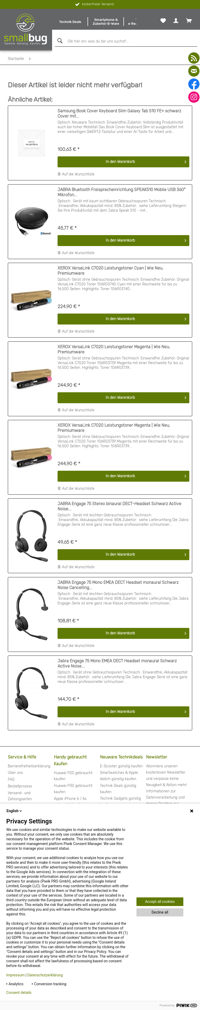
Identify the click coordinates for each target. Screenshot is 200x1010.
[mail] (193, 71)
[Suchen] (59, 41)
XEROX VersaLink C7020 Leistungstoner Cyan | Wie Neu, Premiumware (110, 271)
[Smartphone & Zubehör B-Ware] (106, 22)
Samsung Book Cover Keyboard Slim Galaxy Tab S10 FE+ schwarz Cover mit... (119, 113)
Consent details (19, 992)
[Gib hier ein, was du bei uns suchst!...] (126, 41)
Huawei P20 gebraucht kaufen (73, 776)
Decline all (160, 912)
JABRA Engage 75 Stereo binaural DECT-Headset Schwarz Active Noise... (119, 506)
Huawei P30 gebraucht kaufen (73, 788)
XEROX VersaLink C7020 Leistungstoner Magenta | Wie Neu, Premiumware (114, 349)
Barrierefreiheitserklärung (29, 766)
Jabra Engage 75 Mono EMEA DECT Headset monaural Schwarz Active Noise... (117, 663)
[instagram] (193, 97)
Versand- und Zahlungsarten (20, 796)
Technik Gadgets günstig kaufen (120, 801)
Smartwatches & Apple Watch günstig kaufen (119, 775)
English (15, 811)
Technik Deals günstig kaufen (118, 788)
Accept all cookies (159, 901)
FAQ (11, 779)
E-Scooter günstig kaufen (121, 766)
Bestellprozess (20, 786)
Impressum (15, 975)
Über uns (15, 772)
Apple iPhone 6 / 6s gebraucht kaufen (70, 802)
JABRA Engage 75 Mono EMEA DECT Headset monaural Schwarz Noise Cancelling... (118, 585)
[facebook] (193, 84)
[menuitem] (70, 22)
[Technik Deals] (70, 22)
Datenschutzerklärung (45, 975)
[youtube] (193, 58)
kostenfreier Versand (94, 4)
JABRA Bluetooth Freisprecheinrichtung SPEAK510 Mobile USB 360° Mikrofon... (121, 192)
